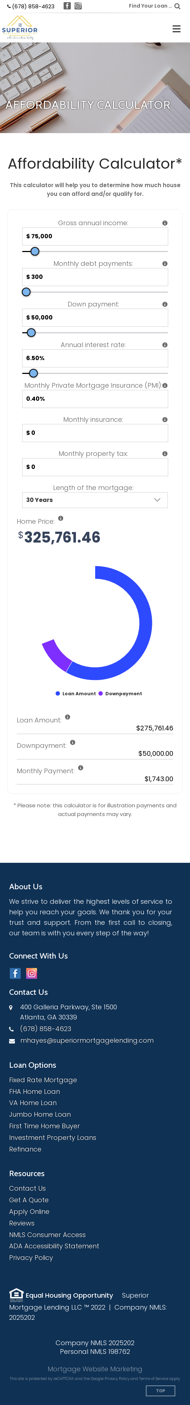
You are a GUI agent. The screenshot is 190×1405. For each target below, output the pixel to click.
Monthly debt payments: (93, 263)
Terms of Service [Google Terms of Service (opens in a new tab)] (153, 1378)
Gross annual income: (93, 223)
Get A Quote (29, 1200)
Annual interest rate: (93, 345)
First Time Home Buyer (44, 1126)
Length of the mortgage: (93, 487)
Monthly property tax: (93, 453)
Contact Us (27, 1188)
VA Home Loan (33, 1103)
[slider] (35, 251)
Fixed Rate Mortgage (43, 1080)
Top (160, 1391)
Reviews (22, 1223)
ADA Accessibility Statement (54, 1246)
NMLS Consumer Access (47, 1235)
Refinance (25, 1149)
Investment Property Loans (52, 1137)
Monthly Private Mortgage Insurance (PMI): (93, 385)
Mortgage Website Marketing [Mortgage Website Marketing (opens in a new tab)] (95, 1368)
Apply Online (29, 1211)
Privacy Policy (31, 1257)
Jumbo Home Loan (40, 1114)
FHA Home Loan (34, 1091)
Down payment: (93, 304)
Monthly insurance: (93, 419)
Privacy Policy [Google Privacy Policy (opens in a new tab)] (117, 1378)
